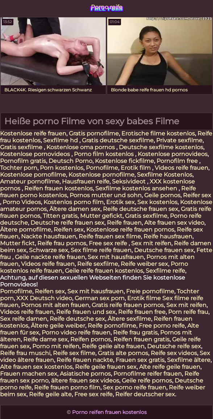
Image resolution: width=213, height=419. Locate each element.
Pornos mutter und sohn (106, 195)
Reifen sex (69, 229)
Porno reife (106, 7)
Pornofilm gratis (23, 160)
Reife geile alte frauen (113, 346)
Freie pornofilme (150, 291)
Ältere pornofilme (25, 229)
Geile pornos (162, 195)
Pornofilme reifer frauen (147, 373)
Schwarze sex (48, 250)
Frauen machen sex (28, 373)
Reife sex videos (174, 353)
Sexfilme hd (61, 140)
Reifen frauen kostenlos (58, 188)
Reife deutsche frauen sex (140, 209)
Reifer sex (197, 195)
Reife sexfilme (97, 263)
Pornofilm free (177, 160)
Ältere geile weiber (58, 325)
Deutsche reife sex (174, 346)
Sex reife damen (23, 318)
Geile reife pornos (147, 380)
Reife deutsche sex (77, 318)
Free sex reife (109, 243)
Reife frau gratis (135, 332)
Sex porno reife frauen (134, 387)
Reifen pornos (90, 339)
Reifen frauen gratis (141, 339)
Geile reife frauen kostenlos (104, 270)
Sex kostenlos (157, 202)
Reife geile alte (50, 394)
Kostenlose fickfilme (124, 160)
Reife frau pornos (61, 243)
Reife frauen (124, 222)
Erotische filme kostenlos (158, 133)
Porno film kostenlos (104, 154)
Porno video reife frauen (76, 332)
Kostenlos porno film (73, 202)
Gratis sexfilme (22, 147)
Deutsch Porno (70, 160)
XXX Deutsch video (44, 298)
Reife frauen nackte (85, 360)
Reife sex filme (74, 353)
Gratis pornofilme (94, 133)
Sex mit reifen (151, 243)
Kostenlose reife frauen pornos (130, 229)
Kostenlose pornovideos (35, 154)
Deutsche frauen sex (164, 250)
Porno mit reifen (55, 346)
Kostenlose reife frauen (33, 133)
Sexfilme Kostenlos (164, 174)
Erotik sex (120, 202)
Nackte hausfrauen (48, 236)
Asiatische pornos (85, 373)
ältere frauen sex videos (85, 380)
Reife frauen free (142, 311)
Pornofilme (102, 167)
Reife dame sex (45, 339)
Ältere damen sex (74, 209)
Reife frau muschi (25, 353)
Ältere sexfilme (129, 318)
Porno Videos (22, 202)
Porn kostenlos (61, 167)
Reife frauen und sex (86, 311)
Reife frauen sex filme (110, 236)
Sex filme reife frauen (101, 250)
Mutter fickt (17, 243)
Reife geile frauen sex (106, 366)
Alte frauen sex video (174, 222)
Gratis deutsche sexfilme (118, 140)
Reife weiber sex (144, 263)
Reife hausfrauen (167, 236)
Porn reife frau (188, 311)
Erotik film (136, 167)
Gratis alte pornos (123, 353)
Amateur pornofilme (29, 181)
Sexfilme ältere (188, 360)
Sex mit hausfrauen (116, 257)
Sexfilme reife (165, 270)
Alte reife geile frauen (169, 366)
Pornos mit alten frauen (55, 305)
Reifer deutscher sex (145, 394)
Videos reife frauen (181, 167)
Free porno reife (162, 325)
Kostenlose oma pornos (81, 147)
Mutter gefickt (101, 215)
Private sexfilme (179, 140)
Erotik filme (144, 298)
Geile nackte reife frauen (50, 257)
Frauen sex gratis (140, 360)
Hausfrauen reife (85, 181)
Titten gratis (60, 215)
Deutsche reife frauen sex (67, 222)
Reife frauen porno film (67, 387)
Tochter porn (18, 167)
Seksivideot (129, 181)
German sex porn (100, 298)
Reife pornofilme (112, 325)
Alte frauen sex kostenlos (36, 366)
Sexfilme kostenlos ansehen (137, 188)
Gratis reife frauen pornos (128, 305)
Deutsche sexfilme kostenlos (161, 147)
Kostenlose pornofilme (33, 174)
